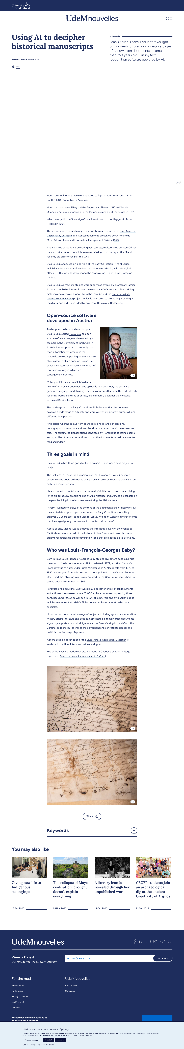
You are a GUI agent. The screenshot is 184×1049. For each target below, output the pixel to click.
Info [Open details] (178, 186)
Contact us (70, 995)
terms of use (49, 1045)
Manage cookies (32, 1040)
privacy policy (35, 1045)
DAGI (133, 244)
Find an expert (18, 989)
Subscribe (163, 962)
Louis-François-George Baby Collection (109, 643)
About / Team (71, 989)
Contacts (16, 1011)
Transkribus (75, 337)
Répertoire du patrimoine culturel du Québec (85, 660)
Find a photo (17, 995)
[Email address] (109, 962)
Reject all (48, 1040)
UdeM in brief (18, 1006)
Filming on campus (20, 1000)
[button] (168, 20)
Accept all (60, 1040)
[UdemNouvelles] (92, 20)
